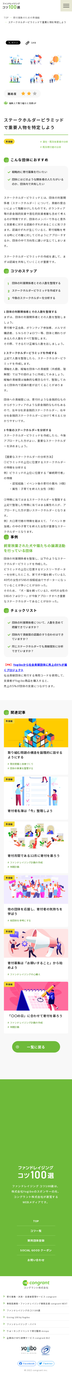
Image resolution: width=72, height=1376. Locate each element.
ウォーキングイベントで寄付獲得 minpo (28, 1331)
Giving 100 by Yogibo (18, 1317)
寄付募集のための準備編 (26, 17)
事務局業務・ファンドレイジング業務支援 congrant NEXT (37, 1303)
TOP (6, 17)
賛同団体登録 (35, 1240)
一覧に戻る (36, 1046)
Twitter (46, 1363)
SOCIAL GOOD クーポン (36, 1250)
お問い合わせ (35, 1260)
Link (31, 42)
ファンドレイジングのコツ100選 (23, 1310)
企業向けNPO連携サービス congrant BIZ (28, 1338)
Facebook (27, 1363)
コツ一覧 (36, 1231)
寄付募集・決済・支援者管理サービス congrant (32, 1296)
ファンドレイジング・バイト (21, 1324)
